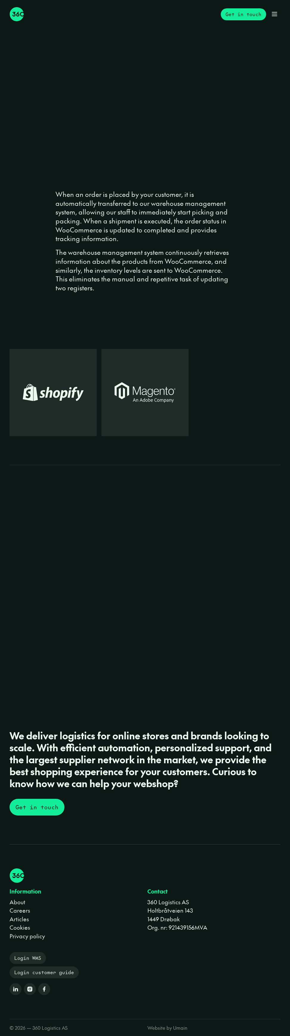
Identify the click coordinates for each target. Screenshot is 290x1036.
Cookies (20, 927)
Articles (19, 919)
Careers (20, 910)
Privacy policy (27, 936)
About (17, 902)
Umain (180, 1027)
